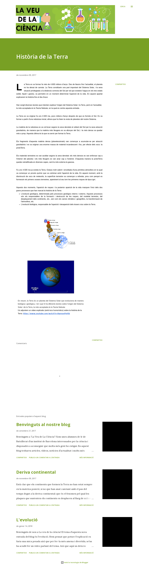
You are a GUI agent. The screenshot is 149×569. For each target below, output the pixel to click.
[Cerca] (122, 6)
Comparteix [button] (120, 84)
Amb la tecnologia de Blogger (74, 562)
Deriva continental (36, 472)
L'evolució (27, 520)
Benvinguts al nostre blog (43, 424)
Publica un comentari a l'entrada (44, 457)
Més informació (87, 457)
